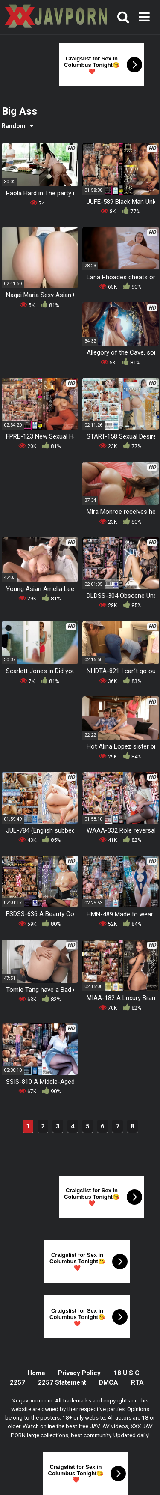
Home (36, 1373)
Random (14, 125)
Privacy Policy (79, 1373)
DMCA (108, 1382)
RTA (137, 1382)
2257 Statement (62, 1382)
